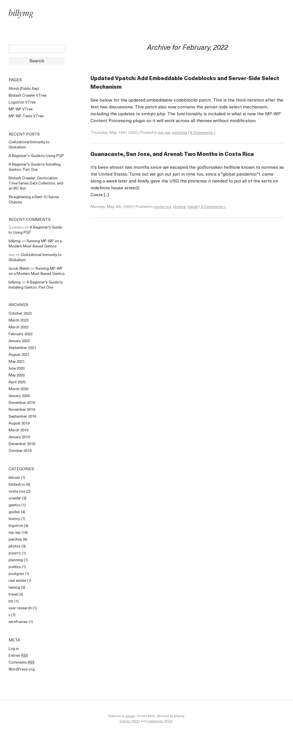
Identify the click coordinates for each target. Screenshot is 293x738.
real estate (17, 581)
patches (15, 539)
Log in (14, 649)
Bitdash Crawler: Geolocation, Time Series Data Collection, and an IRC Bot (36, 183)
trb (11, 601)
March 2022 (18, 327)
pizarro (15, 553)
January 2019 (19, 437)
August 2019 (19, 423)
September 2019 (22, 416)
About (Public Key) (24, 89)
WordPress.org (22, 669)
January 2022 (19, 341)
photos (15, 546)
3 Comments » (213, 207)
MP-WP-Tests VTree (26, 116)
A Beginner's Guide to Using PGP (36, 156)
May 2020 (17, 375)
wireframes (18, 622)
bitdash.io (17, 485)
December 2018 (22, 444)
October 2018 (20, 451)
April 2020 (17, 382)
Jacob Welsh (19, 269)
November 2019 (22, 410)
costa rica (17, 491)
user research (20, 608)
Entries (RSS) (130, 721)
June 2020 (17, 368)
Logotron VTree (22, 102)
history (14, 519)
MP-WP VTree (21, 109)
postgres (16, 574)
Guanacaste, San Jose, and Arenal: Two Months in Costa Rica (172, 154)
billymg (21, 14)
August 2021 (19, 355)
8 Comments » (202, 133)
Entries (18, 656)
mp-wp (15, 533)
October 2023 (20, 314)
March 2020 (18, 389)
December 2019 (22, 403)
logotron (16, 526)
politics (15, 567)
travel (13, 594)
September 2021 (22, 348)
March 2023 (18, 320)
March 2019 (18, 430)
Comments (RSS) (160, 721)
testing (14, 588)
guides (14, 512)
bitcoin (14, 478)
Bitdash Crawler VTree (27, 96)
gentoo (15, 505)
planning (16, 560)
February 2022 (20, 334)
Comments (22, 662)
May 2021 (17, 362)
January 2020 (19, 396)
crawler (15, 498)
